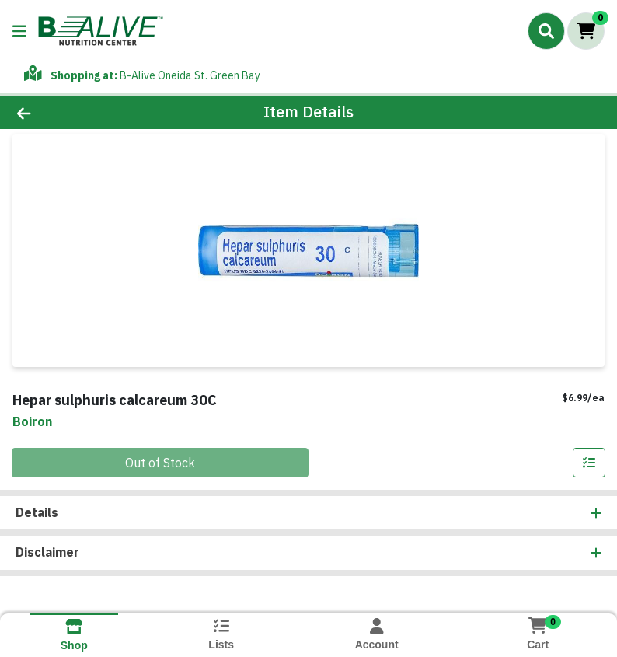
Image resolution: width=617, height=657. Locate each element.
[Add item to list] (589, 462)
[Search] (546, 31)
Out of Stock (160, 462)
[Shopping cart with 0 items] (586, 31)
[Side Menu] (19, 31)
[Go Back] (86, 113)
